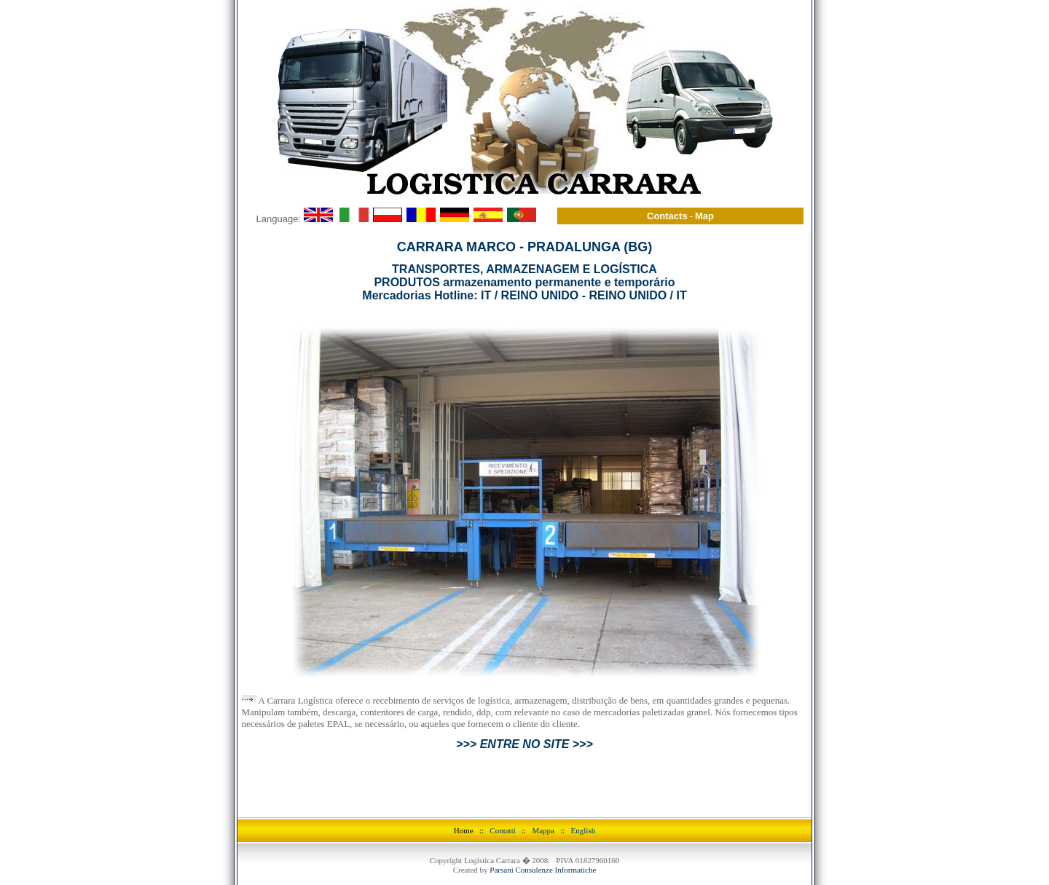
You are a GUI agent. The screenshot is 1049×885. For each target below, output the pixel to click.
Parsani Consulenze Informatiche (543, 831)
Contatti (506, 792)
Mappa (543, 792)
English (583, 792)
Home (464, 792)
